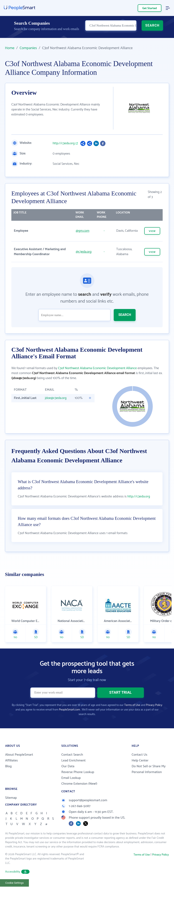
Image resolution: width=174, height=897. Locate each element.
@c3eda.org (83, 252)
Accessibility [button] (17, 882)
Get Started (149, 8)
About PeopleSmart (19, 765)
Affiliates (11, 771)
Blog (8, 776)
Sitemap (11, 808)
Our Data (67, 776)
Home (9, 48)
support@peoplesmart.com (84, 810)
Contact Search (72, 765)
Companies (28, 48)
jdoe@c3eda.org (55, 398)
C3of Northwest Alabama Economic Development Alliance (97, 368)
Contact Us (139, 765)
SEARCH (152, 28)
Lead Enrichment (73, 771)
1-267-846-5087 (75, 816)
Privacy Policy (154, 715)
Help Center (140, 771)
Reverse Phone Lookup (77, 782)
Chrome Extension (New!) (79, 794)
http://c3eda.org (64, 143)
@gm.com (82, 231)
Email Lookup (71, 788)
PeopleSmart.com (69, 720)
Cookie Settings (14, 893)
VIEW (152, 231)
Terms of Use (132, 715)
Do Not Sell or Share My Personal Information (149, 779)
